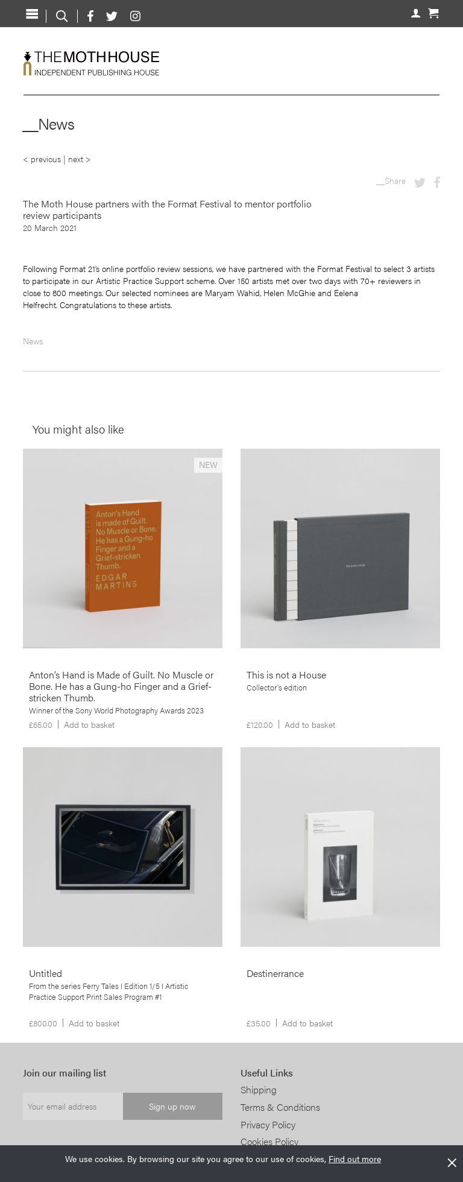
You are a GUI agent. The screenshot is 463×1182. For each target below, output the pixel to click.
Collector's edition (277, 687)
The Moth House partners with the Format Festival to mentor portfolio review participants (167, 209)
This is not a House (286, 674)
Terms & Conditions (280, 1107)
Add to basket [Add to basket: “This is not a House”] (310, 724)
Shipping (259, 1089)
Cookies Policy (269, 1141)
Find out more (355, 1158)
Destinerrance (275, 973)
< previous (42, 159)
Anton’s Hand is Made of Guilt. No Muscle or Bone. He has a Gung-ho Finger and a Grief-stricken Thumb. (121, 686)
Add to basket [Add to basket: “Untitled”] (94, 1023)
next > (79, 159)
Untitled (45, 973)
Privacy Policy (268, 1124)
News (33, 341)
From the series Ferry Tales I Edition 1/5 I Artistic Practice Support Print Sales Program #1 (108, 991)
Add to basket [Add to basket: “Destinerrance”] (307, 1023)
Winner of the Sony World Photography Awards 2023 (116, 710)
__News (48, 123)
